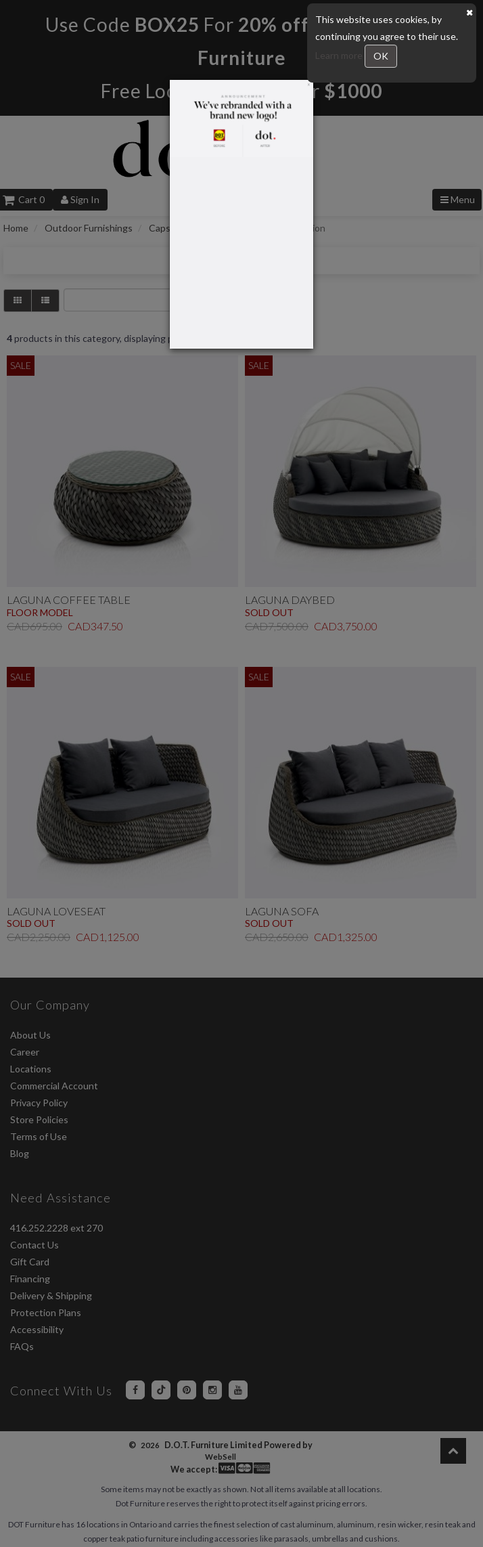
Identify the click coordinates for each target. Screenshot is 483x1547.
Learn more (340, 55)
